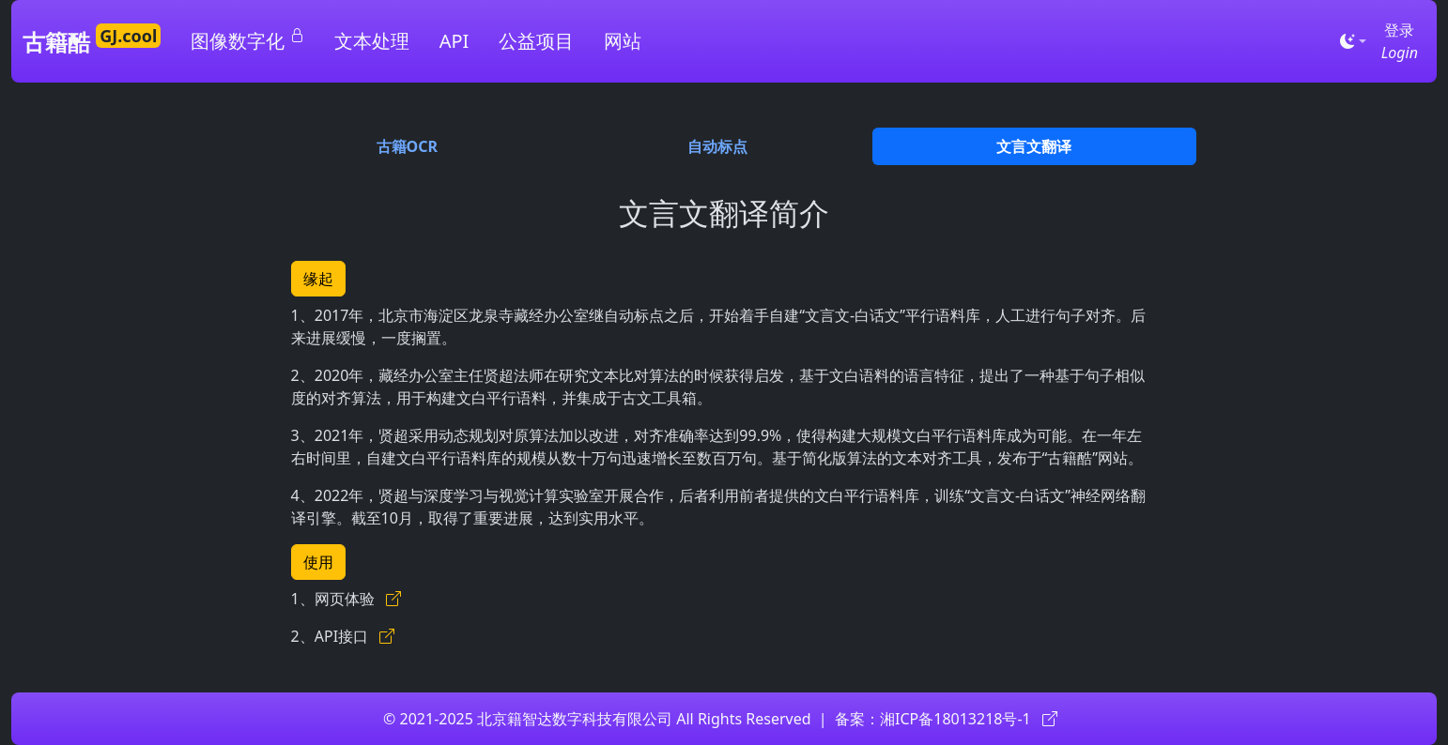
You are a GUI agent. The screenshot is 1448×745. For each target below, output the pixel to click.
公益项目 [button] (536, 40)
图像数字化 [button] (247, 40)
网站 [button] (622, 40)
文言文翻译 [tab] (1033, 146)
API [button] (454, 40)
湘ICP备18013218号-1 (968, 718)
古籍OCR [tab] (407, 146)
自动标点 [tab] (717, 146)
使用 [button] (318, 562)
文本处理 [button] (371, 40)
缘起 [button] (318, 278)
